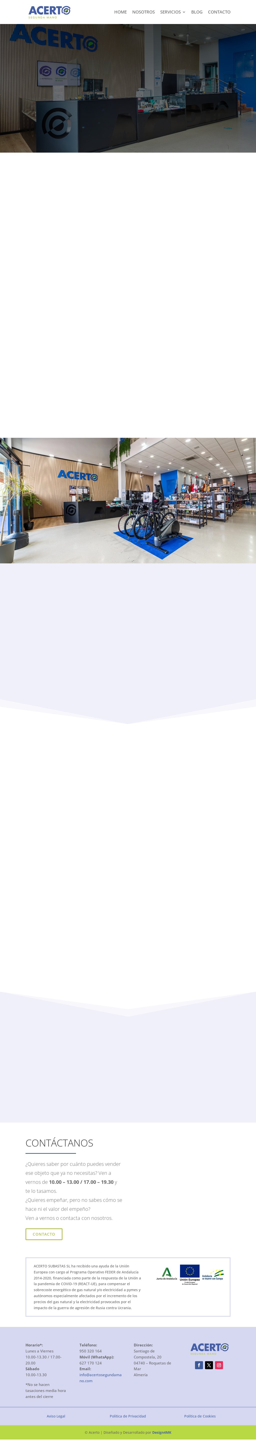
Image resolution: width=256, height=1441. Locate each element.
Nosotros (143, 12)
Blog (196, 12)
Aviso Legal (56, 1417)
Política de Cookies (200, 1417)
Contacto (219, 12)
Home (120, 12)
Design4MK (161, 1433)
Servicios (170, 12)
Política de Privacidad (128, 1417)
